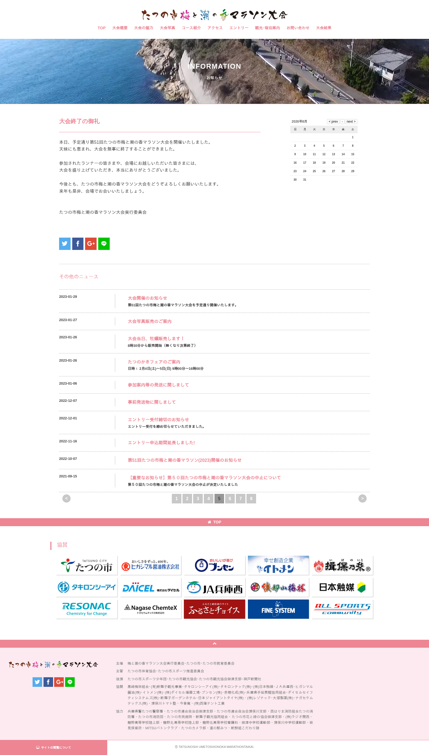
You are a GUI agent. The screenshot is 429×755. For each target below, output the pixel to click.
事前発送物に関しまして (152, 402)
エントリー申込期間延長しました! (161, 442)
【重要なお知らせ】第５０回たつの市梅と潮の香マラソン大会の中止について (204, 478)
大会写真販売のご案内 (150, 321)
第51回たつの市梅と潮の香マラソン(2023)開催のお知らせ (185, 460)
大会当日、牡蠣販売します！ (156, 338)
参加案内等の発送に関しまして (158, 385)
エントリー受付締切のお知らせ (158, 419)
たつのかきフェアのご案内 (154, 362)
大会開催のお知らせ (147, 298)
